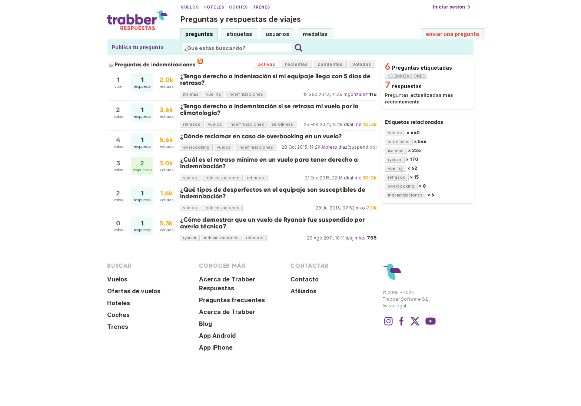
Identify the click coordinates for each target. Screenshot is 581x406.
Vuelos (190, 7)
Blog (205, 323)
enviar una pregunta (452, 34)
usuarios (277, 34)
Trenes (261, 7)
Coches (238, 7)
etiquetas (239, 34)
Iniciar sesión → (451, 7)
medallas (315, 34)
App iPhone (216, 347)
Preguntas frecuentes (232, 300)
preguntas (199, 34)
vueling (213, 94)
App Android (217, 335)
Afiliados (303, 291)
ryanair (189, 237)
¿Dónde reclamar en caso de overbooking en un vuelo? (261, 136)
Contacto (304, 279)
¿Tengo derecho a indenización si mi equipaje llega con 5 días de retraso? (275, 79)
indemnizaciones (245, 94)
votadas (361, 64)
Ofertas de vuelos (133, 291)
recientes (296, 64)
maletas (191, 94)
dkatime (353, 124)
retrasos (191, 124)
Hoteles (213, 7)
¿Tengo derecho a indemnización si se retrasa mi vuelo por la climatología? (269, 109)
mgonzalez (355, 94)
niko (360, 208)
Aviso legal (394, 305)
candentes (330, 64)
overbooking (196, 147)
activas (266, 64)
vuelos (215, 124)
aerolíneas (282, 124)
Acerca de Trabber (227, 312)
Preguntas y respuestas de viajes (240, 19)
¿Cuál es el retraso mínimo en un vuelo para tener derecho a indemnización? (269, 163)
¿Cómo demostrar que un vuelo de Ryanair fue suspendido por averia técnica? (272, 223)
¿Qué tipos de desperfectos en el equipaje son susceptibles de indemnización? (272, 193)
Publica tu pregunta (138, 47)
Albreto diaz (334, 147)
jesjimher (356, 238)
